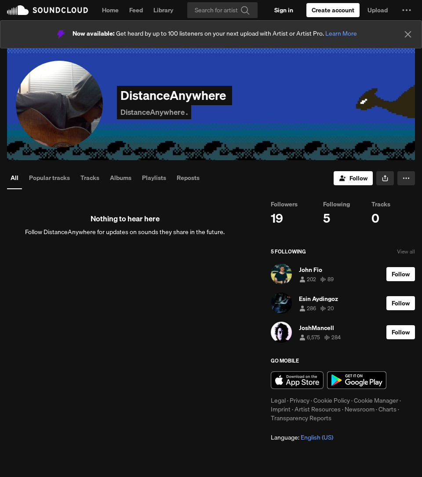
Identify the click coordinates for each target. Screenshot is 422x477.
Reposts (188, 178)
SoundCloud (47, 10)
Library (163, 10)
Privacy (299, 400)
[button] (406, 10)
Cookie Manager (376, 400)
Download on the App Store (297, 380)
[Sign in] (283, 10)
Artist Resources (318, 409)
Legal (278, 400)
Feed (136, 10)
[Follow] (353, 178)
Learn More (341, 33)
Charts (387, 409)
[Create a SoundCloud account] (333, 10)
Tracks (89, 178)
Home (110, 10)
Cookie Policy (331, 400)
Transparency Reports (301, 418)
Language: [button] (302, 437)
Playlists (154, 178)
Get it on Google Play (356, 380)
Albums (120, 178)
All (14, 178)
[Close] (408, 34)
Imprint (281, 409)
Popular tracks (49, 178)
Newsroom (360, 409)
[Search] (222, 10)
